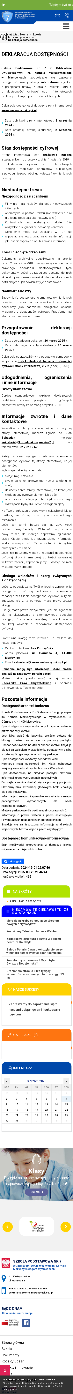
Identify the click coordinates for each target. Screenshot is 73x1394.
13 (46, 1104)
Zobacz (37, 1192)
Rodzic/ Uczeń (13, 1361)
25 (26, 1115)
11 (26, 1104)
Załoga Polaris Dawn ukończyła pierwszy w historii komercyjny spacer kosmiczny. (34, 951)
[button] (4, 5)
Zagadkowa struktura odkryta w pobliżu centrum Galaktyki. (33, 940)
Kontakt (7, 1374)
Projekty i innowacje (17, 1367)
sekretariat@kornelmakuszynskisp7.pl (57, 15)
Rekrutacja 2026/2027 (25, 901)
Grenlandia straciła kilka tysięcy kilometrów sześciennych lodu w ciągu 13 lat (35, 974)
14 (56, 1104)
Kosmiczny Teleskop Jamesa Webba (31, 931)
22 (66, 1109)
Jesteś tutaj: (12, 34)
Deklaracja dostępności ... (22, 40)
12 (36, 1104)
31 (16, 1120)
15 (66, 1104)
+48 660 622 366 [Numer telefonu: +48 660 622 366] (38, 1288)
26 (36, 1115)
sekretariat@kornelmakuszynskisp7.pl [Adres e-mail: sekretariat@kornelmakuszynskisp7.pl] (31, 1292)
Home (24, 34)
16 (6, 1109)
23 (6, 1115)
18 (26, 1109)
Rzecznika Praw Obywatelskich (26, 683)
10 (16, 1104)
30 (6, 1120)
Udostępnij (13, 861)
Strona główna (13, 1342)
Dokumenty (10, 1355)
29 (66, 1115)
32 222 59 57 (28, 447)
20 (46, 1109)
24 (16, 1115)
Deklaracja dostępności (35, 54)
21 (56, 1109)
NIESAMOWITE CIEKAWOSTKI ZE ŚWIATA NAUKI (40, 911)
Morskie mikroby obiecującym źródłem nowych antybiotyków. (33, 922)
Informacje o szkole (19, 37)
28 (56, 1115)
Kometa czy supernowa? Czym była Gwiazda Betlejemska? (30, 961)
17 (16, 1109)
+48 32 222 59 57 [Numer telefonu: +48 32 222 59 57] (18, 1288)
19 (36, 1109)
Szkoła (34, 34)
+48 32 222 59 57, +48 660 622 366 (67, 15)
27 (46, 1115)
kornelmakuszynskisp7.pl (19, 110)
